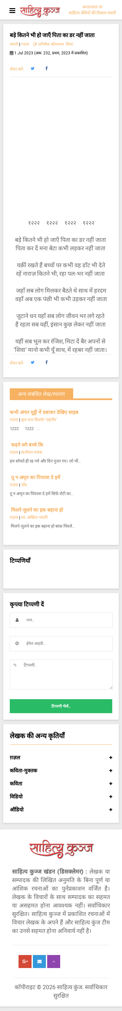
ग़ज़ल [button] (61, 757)
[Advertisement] (61, 148)
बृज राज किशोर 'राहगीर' (39, 419)
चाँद (24, 484)
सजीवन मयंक (31, 452)
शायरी (14, 44)
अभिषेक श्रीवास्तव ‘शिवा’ (53, 44)
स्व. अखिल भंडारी (34, 517)
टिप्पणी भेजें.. (61, 706)
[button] (32, 69)
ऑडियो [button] (61, 809)
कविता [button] (61, 783)
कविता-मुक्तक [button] (61, 770)
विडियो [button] (61, 796)
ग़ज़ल (25, 44)
